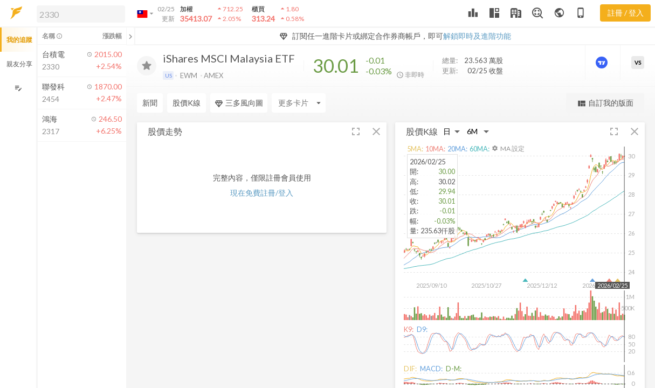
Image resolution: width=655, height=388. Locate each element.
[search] (81, 14)
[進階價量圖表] (602, 62)
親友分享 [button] (19, 64)
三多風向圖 (239, 103)
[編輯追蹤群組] (18, 88)
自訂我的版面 (605, 103)
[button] (78, 13)
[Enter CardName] (299, 103)
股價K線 (187, 102)
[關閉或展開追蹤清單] (130, 36)
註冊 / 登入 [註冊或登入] (626, 12)
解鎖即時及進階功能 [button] (477, 35)
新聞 (149, 102)
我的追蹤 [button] (19, 40)
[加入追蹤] (146, 65)
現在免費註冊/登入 (261, 192)
